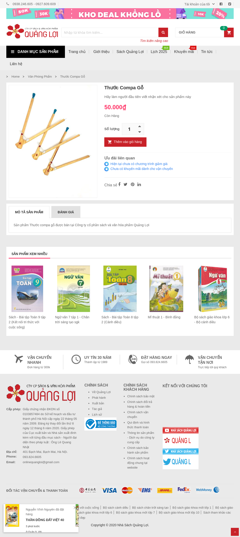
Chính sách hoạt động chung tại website (138, 462)
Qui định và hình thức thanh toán (138, 425)
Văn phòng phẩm (40, 76)
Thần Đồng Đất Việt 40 (45, 520)
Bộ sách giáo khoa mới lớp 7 (135, 512)
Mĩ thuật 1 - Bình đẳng (164, 317)
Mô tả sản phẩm (29, 212)
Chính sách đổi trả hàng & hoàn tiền (139, 404)
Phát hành (99, 397)
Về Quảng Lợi (101, 392)
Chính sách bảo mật (140, 396)
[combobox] (110, 32)
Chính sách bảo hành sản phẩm (138, 450)
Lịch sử (97, 414)
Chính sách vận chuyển (137, 414)
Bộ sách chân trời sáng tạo (150, 507)
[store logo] (32, 32)
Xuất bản (98, 403)
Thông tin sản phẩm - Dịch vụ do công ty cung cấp (140, 437)
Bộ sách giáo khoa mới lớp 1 (191, 507)
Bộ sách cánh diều (115, 507)
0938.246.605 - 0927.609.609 (34, 4)
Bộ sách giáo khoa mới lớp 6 (92, 512)
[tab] (29, 212)
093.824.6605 (32, 457)
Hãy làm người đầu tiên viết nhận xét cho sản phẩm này (147, 97)
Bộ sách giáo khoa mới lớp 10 (179, 512)
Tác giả (97, 409)
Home (15, 76)
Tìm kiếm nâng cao (154, 41)
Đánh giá (66, 212)
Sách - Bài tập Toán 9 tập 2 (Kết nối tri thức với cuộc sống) (27, 322)
